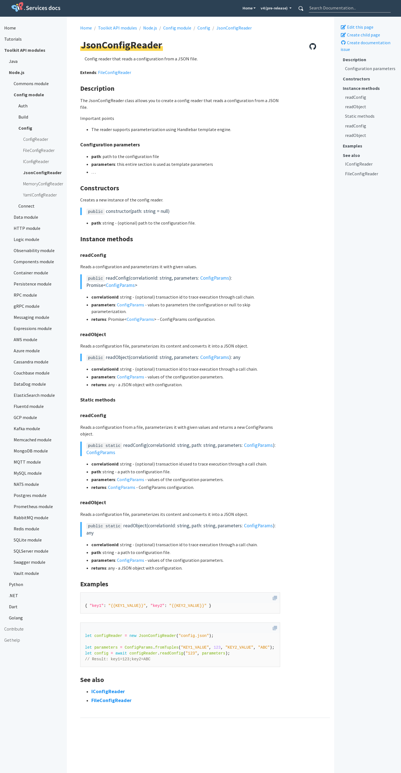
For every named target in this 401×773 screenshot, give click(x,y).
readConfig (355, 97)
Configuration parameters (370, 68)
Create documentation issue (365, 46)
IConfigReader (359, 164)
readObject (355, 106)
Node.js (150, 28)
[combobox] (350, 8)
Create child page (360, 35)
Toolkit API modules (117, 28)
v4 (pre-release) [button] (274, 8)
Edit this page (357, 27)
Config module (177, 28)
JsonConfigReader (234, 28)
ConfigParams (214, 278)
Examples (352, 146)
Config (203, 28)
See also (351, 155)
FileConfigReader (361, 173)
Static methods (360, 116)
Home (248, 8)
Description (354, 59)
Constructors (356, 79)
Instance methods (361, 88)
